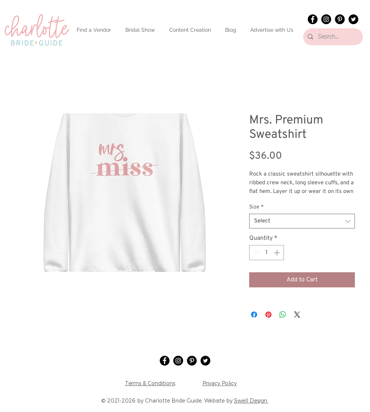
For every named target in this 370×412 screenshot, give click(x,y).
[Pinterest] (340, 19)
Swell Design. (251, 400)
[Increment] (277, 252)
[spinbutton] (266, 252)
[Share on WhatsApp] (282, 314)
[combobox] (302, 221)
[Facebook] (313, 19)
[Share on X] (297, 314)
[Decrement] (255, 252)
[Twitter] (353, 19)
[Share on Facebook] (254, 314)
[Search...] (332, 36)
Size (256, 207)
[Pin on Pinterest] (268, 314)
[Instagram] (326, 19)
